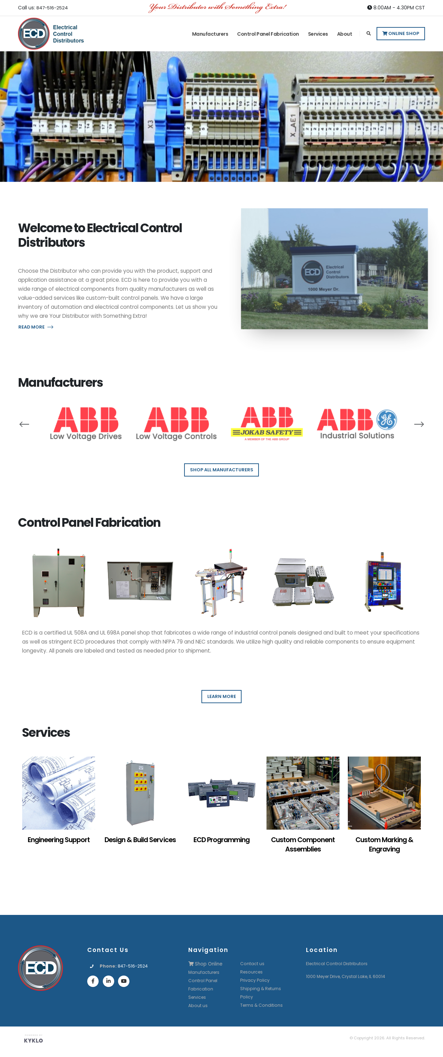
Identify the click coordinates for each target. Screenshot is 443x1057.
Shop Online (206, 963)
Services (318, 33)
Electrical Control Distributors (338, 964)
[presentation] (24, 424)
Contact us (252, 964)
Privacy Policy (255, 980)
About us (198, 1005)
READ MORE (35, 327)
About (344, 33)
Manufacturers (210, 33)
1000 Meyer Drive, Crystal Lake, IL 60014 (348, 976)
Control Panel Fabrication (268, 33)
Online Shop (400, 33)
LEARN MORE (221, 696)
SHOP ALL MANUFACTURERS (221, 470)
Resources (252, 972)
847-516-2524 (53, 7)
